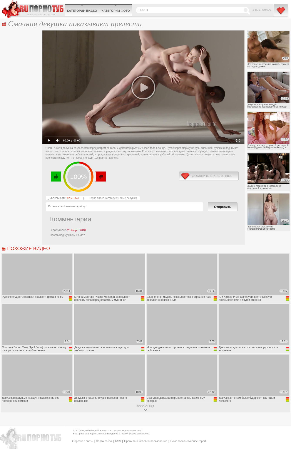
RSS (118, 441)
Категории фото (116, 10)
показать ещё (145, 406)
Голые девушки (127, 198)
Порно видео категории (103, 198)
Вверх (282, 421)
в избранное (209, 176)
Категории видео (82, 10)
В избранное (262, 9)
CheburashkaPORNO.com (33, 9)
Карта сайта (104, 441)
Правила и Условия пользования (145, 441)
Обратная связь (82, 441)
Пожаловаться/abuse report (188, 441)
